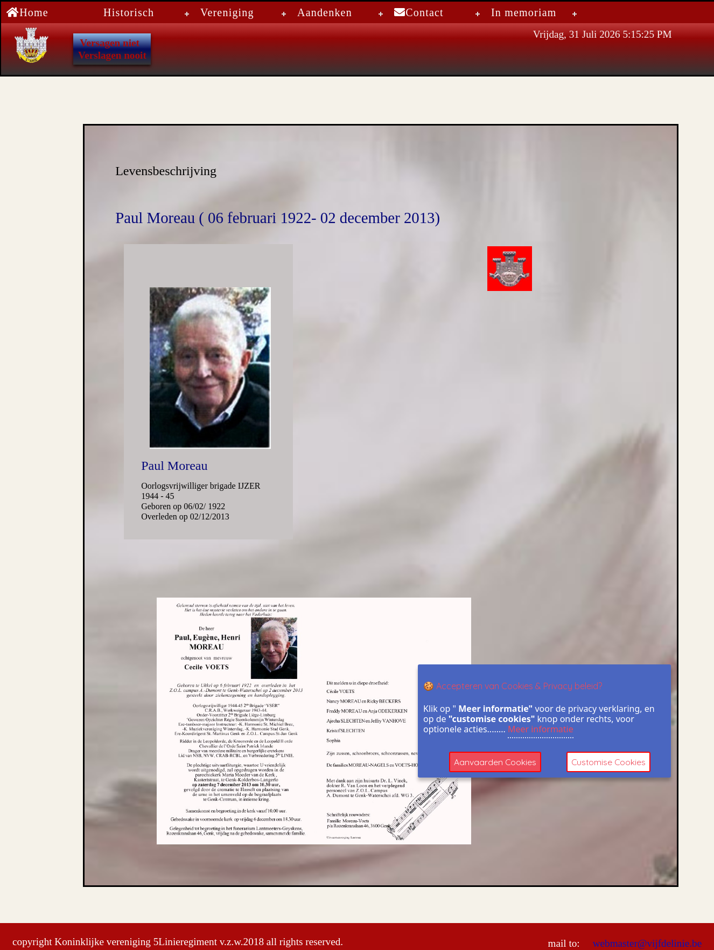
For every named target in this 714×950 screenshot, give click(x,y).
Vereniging (227, 12)
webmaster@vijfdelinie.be (646, 943)
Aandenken (324, 12)
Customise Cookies (610, 762)
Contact (419, 12)
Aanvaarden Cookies (495, 762)
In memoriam (524, 12)
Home (27, 12)
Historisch (128, 12)
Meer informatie (540, 729)
